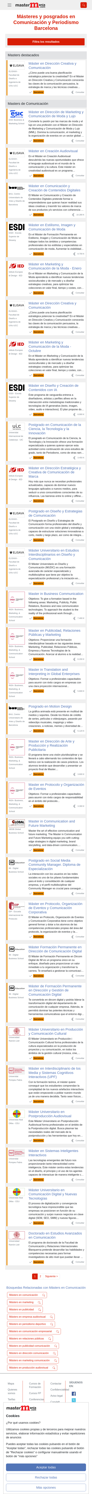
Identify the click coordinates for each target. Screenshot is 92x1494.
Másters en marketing (24, 1302)
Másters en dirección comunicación (32, 1353)
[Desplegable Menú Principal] (9, 5)
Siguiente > (51, 1276)
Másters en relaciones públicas (30, 1338)
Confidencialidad (59, 1389)
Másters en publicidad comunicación (33, 1345)
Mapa (11, 1383)
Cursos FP (35, 1393)
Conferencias (36, 1399)
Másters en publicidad (25, 1309)
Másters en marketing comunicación (33, 1360)
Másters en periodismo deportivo (31, 1324)
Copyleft (55, 1402)
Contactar (55, 1383)
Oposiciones (36, 1415)
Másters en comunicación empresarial (34, 1331)
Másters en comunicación (27, 1295)
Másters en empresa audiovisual (31, 1316)
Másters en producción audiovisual (32, 1367)
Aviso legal (56, 1395)
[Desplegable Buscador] (83, 5)
